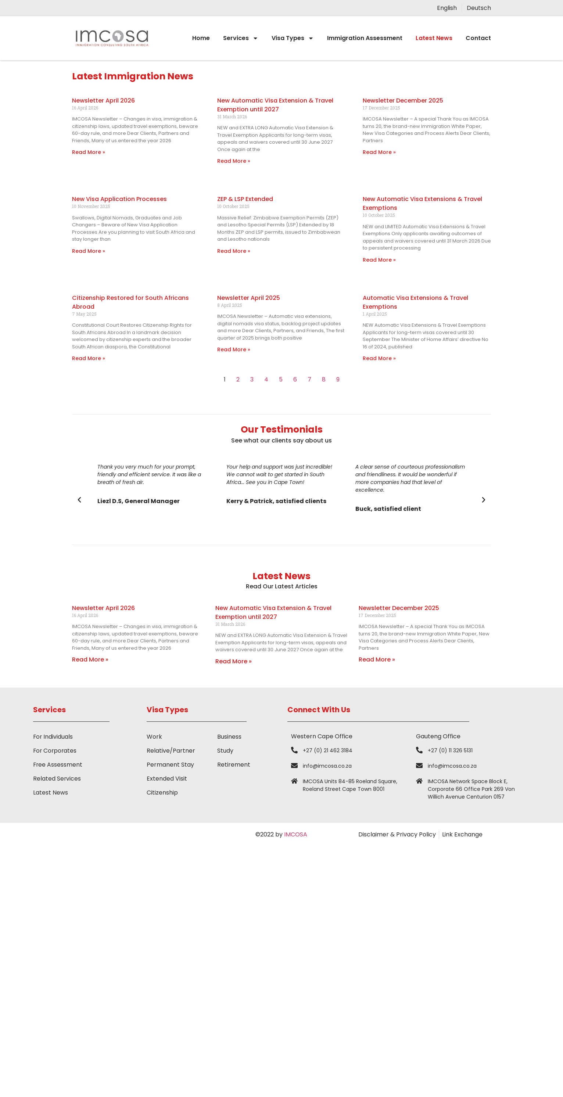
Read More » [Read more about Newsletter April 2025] (233, 349)
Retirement (233, 764)
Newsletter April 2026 (103, 100)
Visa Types (293, 38)
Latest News (434, 38)
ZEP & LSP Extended (245, 199)
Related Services (57, 778)
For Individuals (53, 736)
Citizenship (162, 792)
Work (154, 736)
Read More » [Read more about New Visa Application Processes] (88, 251)
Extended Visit (167, 778)
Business (229, 736)
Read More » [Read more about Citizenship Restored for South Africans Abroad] (88, 358)
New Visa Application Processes (119, 199)
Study (225, 750)
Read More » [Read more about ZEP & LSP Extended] (233, 251)
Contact (478, 38)
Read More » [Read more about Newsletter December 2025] (379, 152)
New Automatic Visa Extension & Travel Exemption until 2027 (275, 105)
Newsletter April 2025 (248, 298)
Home (201, 38)
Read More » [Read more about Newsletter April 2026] (88, 152)
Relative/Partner (171, 750)
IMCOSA (295, 834)
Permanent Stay (170, 764)
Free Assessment (58, 764)
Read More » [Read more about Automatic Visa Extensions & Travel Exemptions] (379, 358)
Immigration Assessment (364, 38)
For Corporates (55, 750)
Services (240, 38)
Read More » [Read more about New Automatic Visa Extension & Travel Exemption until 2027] (233, 161)
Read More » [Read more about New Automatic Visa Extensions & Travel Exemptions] (379, 260)
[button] (79, 499)
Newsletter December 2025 (403, 100)
